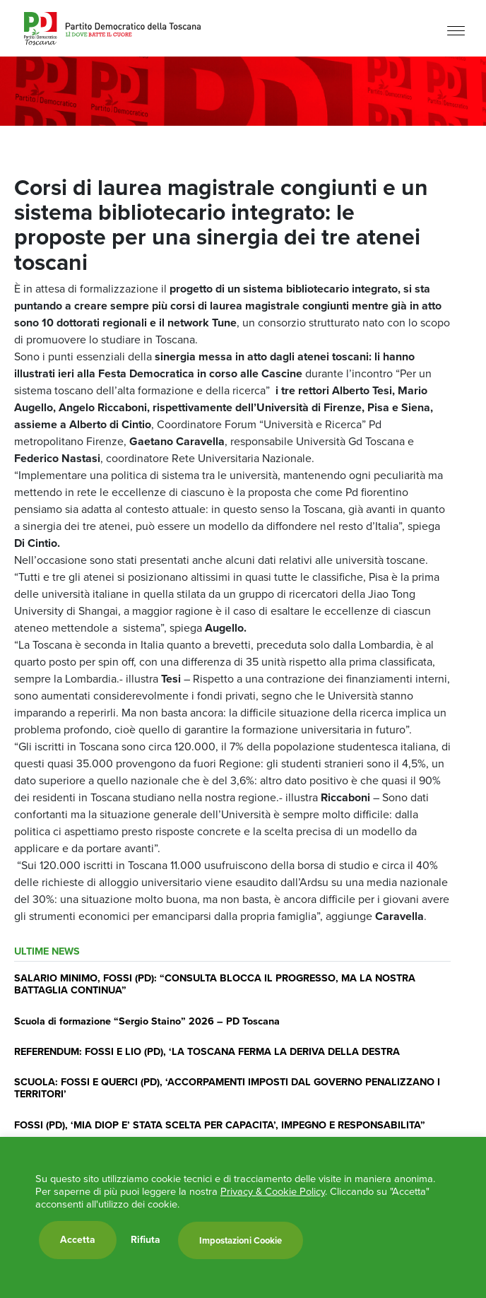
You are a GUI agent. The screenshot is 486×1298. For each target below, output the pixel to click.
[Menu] (456, 30)
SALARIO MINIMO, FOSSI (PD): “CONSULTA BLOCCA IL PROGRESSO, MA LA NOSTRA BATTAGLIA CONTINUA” (214, 984)
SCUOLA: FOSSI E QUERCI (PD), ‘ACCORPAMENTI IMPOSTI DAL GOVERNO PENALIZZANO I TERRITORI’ (227, 1088)
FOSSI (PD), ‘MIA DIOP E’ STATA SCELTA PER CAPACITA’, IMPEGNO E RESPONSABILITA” (219, 1125)
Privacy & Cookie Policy (272, 1191)
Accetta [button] (77, 1239)
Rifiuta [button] (145, 1240)
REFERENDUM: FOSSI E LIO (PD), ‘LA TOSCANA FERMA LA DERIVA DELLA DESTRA (207, 1051)
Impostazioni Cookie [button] (240, 1240)
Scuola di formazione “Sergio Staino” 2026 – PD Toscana (147, 1021)
